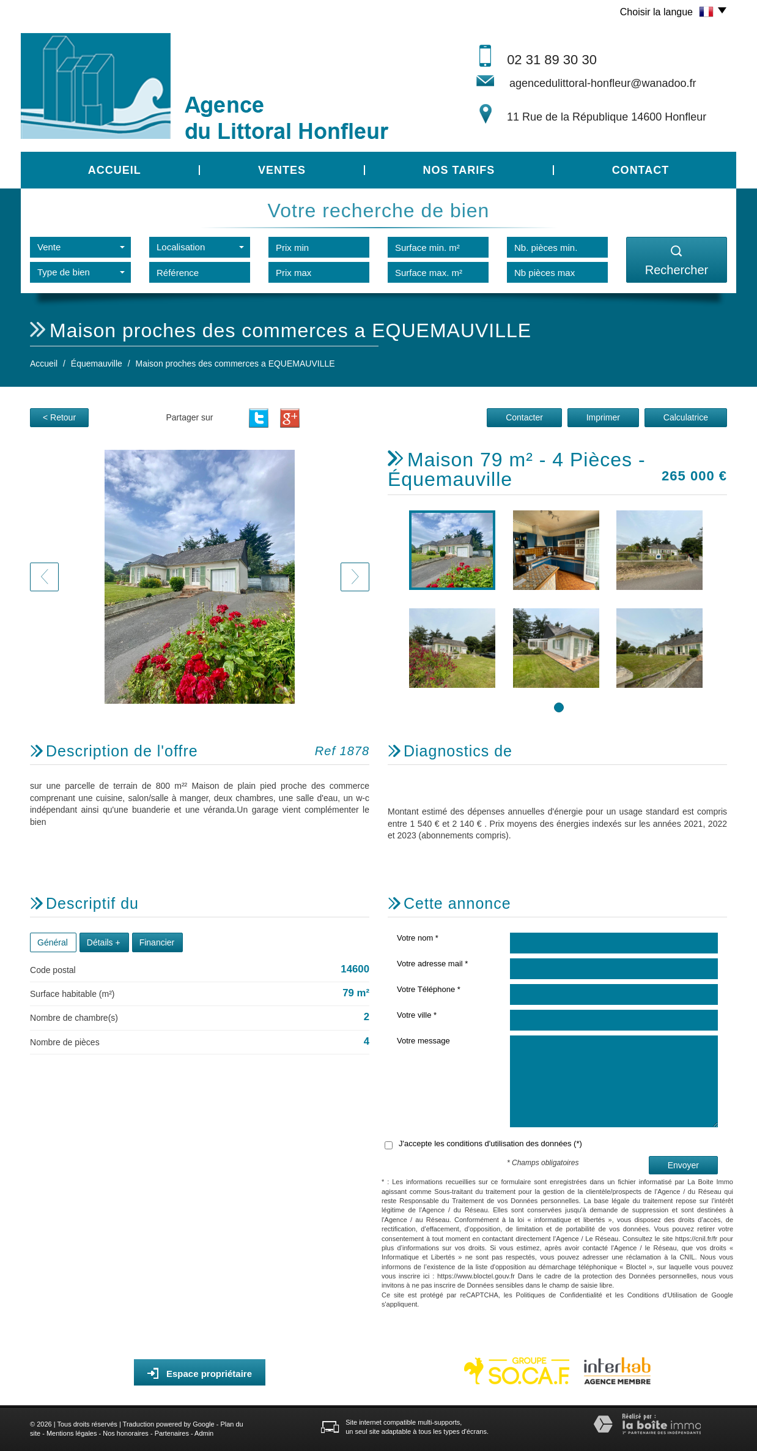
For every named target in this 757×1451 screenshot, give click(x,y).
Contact (641, 170)
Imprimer (603, 417)
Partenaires (172, 1433)
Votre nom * (417, 937)
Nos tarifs (459, 170)
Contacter (524, 417)
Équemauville (96, 363)
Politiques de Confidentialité (559, 1295)
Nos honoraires (126, 1433)
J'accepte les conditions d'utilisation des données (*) (490, 1143)
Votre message (423, 1040)
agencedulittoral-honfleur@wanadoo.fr (602, 83)
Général (52, 942)
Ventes (282, 170)
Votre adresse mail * (432, 963)
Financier (157, 942)
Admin (203, 1433)
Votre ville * (417, 1015)
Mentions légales (71, 1433)
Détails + (103, 942)
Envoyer (683, 1165)
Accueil (114, 170)
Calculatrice (685, 417)
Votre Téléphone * (428, 989)
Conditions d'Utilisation (662, 1295)
